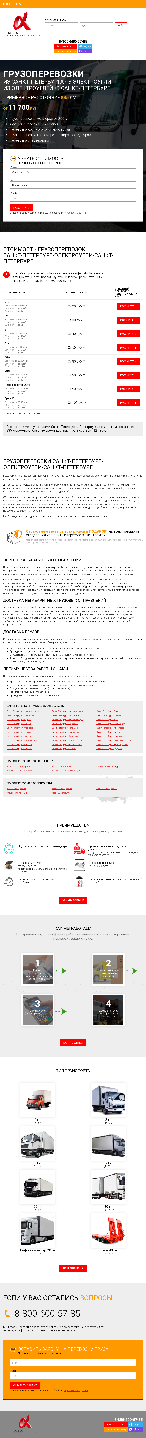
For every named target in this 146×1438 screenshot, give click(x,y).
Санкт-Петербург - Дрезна (108, 715)
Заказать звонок (65, 46)
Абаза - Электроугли (16, 788)
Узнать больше (73, 900)
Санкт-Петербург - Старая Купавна (23, 740)
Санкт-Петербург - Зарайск (19, 748)
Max (86, 51)
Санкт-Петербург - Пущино (19, 732)
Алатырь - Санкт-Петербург (20, 770)
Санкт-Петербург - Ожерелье (20, 715)
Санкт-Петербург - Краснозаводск (67, 719)
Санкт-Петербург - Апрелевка (110, 728)
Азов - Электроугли (61, 793)
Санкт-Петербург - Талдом (19, 723)
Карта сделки (73, 1042)
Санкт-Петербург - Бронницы (110, 732)
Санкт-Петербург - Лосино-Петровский (114, 740)
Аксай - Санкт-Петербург (107, 766)
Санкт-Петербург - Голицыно (65, 728)
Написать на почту (65, 51)
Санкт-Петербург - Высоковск (65, 715)
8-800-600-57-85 (15, 4)
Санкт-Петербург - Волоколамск (67, 744)
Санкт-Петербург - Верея (108, 711)
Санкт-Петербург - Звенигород (110, 723)
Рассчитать (128, 306)
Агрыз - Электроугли (17, 793)
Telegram (87, 46)
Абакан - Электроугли (62, 788)
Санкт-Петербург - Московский (21, 728)
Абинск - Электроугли (106, 788)
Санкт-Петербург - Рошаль (19, 736)
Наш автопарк (73, 1268)
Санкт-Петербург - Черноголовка (67, 732)
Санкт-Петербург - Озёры (64, 748)
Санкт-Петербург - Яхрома (19, 719)
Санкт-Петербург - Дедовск (109, 748)
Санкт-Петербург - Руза (107, 719)
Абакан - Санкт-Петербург (19, 766)
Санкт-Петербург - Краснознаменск (23, 711)
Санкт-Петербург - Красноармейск (112, 744)
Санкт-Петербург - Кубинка (19, 744)
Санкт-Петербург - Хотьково (65, 736)
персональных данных (76, 212)
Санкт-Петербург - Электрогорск (67, 740)
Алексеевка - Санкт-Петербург (66, 770)
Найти (121, 25)
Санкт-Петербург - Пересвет (65, 723)
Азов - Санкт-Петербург (63, 766)
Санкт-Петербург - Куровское (110, 736)
